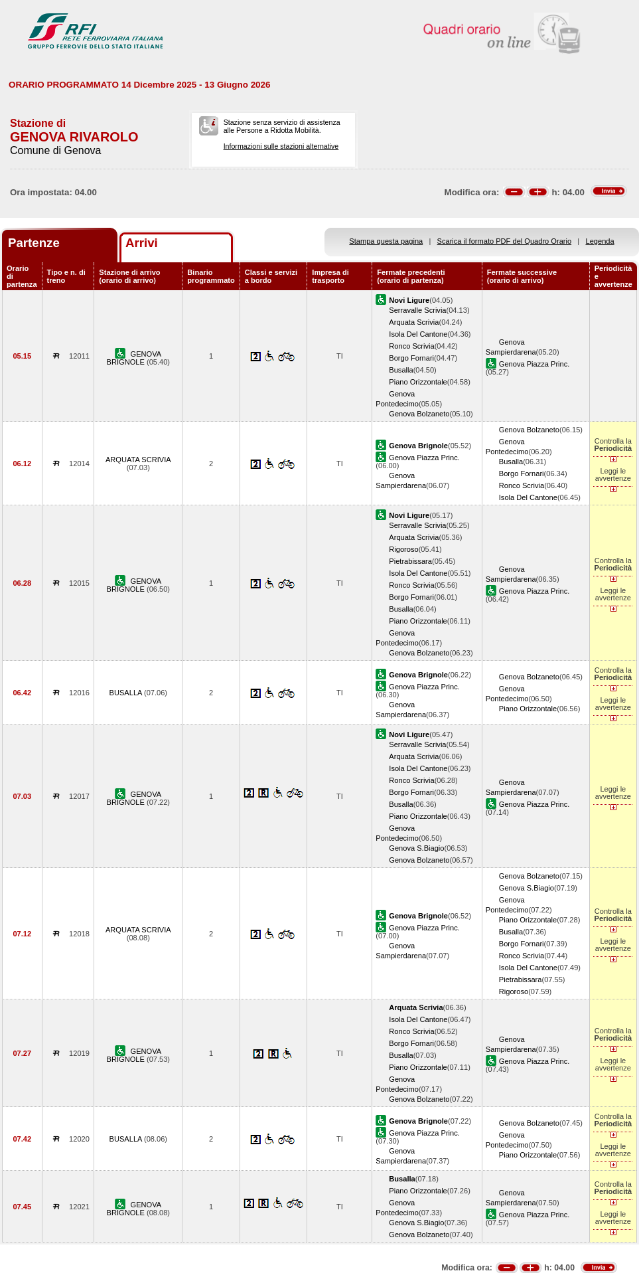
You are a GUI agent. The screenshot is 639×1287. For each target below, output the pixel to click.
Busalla (401, 370)
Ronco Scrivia (411, 346)
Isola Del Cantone (418, 334)
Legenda (600, 241)
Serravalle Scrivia (417, 310)
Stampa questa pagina (386, 241)
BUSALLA (126, 693)
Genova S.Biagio (416, 848)
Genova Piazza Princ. (534, 364)
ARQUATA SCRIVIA (138, 460)
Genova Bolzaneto (419, 414)
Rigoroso (403, 549)
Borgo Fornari (411, 358)
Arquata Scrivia (414, 322)
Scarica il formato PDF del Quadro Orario (504, 241)
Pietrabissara (410, 561)
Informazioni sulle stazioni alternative (281, 146)
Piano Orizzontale (418, 382)
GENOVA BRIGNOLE (134, 358)
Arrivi (141, 243)
